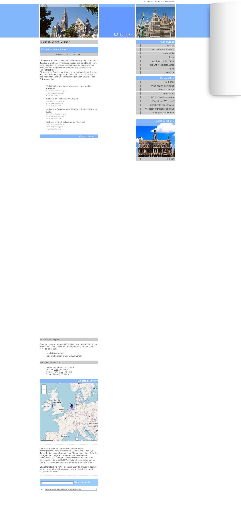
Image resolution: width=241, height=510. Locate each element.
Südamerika (168, 53)
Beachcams (169, 93)
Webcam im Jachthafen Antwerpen (62, 99)
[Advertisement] (225, 49)
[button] (71, 407)
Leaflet (77, 440)
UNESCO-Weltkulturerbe (162, 97)
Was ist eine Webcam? (163, 101)
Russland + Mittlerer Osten (161, 65)
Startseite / (45, 42)
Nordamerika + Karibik (163, 49)
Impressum (148, 1)
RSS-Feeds (169, 82)
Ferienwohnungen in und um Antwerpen (64, 356)
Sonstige (170, 72)
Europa (170, 45)
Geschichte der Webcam (162, 105)
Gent (56, 369)
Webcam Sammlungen (163, 112)
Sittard (55, 374)
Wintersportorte (166, 89)
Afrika (171, 68)
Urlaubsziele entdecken (162, 86)
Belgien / (65, 42)
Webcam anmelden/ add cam (159, 109)
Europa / (56, 42)
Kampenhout (59, 367)
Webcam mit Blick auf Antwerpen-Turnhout (65, 122)
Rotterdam (58, 372)
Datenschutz (158, 1)
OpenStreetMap (86, 440)
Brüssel (171, 159)
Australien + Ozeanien (163, 61)
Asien (172, 57)
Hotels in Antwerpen (55, 353)
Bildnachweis (169, 1)
